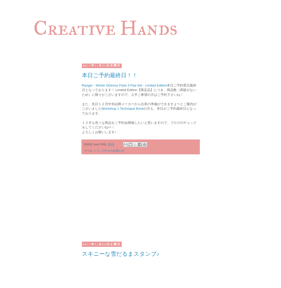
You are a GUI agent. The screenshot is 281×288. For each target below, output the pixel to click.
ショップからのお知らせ (109, 150)
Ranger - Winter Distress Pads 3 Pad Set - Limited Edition (124, 85)
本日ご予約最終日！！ (110, 75)
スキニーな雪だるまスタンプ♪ (121, 253)
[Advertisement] (140, 201)
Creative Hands (105, 28)
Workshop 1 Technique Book (123, 108)
